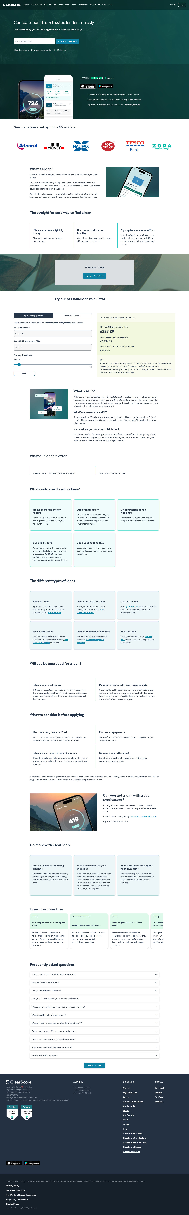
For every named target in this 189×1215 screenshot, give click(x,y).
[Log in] (182, 5)
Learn (110, 5)
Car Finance (83, 5)
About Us (102, 5)
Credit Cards (63, 5)
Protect (93, 5)
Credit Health (50, 5)
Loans (73, 5)
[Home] (12, 5)
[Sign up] (173, 5)
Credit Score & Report (33, 5)
